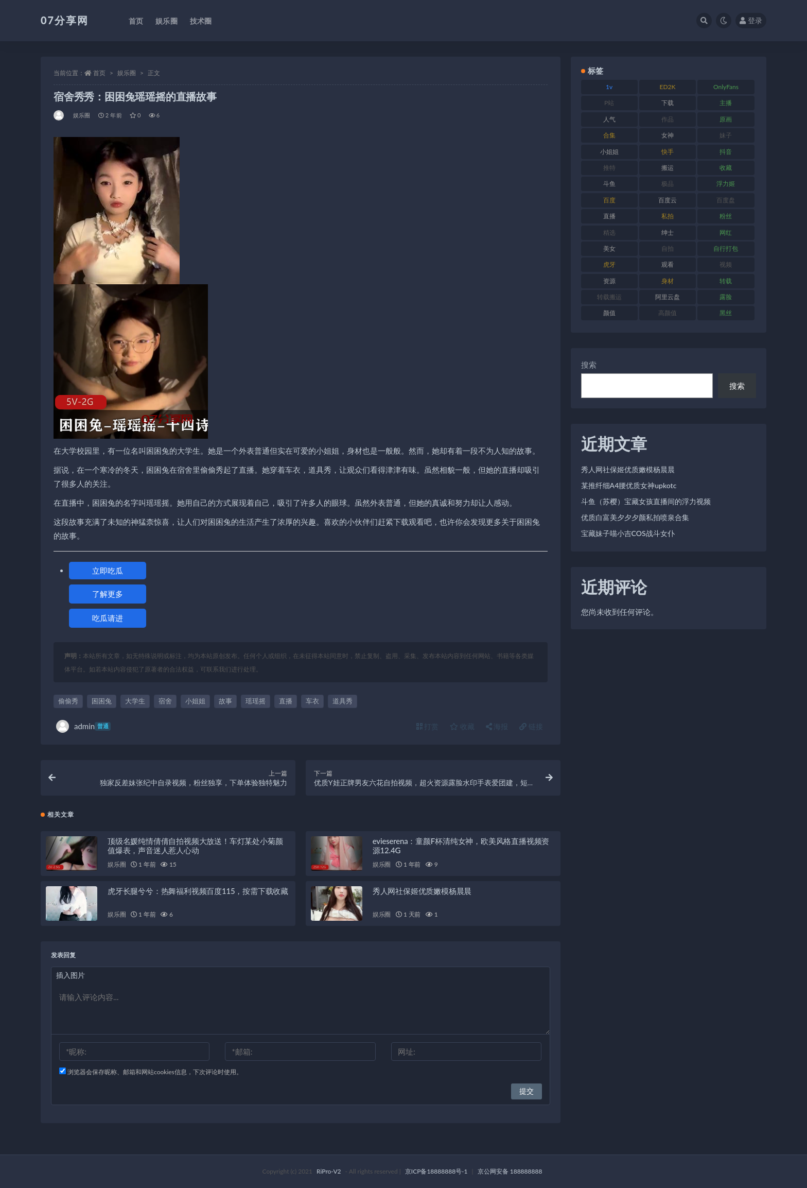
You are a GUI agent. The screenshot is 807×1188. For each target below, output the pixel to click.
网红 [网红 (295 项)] (726, 232)
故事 (225, 701)
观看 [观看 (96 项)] (667, 264)
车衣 (312, 701)
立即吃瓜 (107, 570)
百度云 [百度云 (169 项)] (667, 200)
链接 (531, 726)
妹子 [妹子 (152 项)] (726, 135)
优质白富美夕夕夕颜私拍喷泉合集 (635, 517)
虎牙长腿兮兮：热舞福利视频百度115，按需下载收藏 (198, 891)
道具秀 (342, 701)
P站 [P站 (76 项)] (609, 103)
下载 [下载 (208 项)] (667, 103)
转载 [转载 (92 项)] (726, 281)
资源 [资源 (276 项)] (609, 281)
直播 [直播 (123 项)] (609, 216)
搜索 (589, 364)
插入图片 (70, 975)
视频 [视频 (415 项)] (726, 264)
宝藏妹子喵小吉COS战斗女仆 (628, 533)
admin (83, 726)
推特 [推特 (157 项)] (609, 167)
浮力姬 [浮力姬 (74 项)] (725, 183)
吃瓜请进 (107, 618)
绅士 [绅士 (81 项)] (667, 232)
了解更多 (107, 593)
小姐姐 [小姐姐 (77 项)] (609, 152)
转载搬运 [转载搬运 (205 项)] (609, 297)
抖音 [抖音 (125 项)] (726, 152)
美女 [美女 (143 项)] (609, 248)
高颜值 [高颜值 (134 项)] (667, 313)
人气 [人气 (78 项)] (609, 119)
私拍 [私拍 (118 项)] (667, 216)
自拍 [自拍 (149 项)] (667, 248)
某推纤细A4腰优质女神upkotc (629, 485)
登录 (751, 20)
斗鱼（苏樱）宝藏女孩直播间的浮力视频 (646, 501)
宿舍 (165, 701)
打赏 (427, 726)
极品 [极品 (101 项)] (667, 183)
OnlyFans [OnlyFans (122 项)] (726, 87)
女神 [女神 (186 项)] (667, 135)
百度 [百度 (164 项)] (609, 200)
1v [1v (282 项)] (609, 87)
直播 (285, 701)
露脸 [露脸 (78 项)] (726, 297)
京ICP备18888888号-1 (436, 1171)
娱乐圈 (126, 73)
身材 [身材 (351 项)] (667, 281)
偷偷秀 (68, 701)
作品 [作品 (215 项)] (667, 119)
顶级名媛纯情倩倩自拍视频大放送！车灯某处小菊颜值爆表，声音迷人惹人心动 (195, 845)
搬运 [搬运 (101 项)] (667, 167)
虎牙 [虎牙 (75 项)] (609, 264)
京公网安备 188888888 (510, 1171)
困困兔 (102, 701)
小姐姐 (195, 701)
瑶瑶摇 (255, 701)
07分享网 (65, 20)
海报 (497, 726)
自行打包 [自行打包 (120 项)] (725, 248)
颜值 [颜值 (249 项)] (609, 313)
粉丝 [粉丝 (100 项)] (726, 216)
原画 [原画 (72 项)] (726, 119)
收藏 (462, 726)
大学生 (135, 701)
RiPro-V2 (329, 1171)
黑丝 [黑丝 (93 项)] (726, 313)
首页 (99, 73)
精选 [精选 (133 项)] (609, 232)
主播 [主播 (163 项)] (726, 103)
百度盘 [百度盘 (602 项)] (725, 200)
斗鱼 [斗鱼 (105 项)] (609, 183)
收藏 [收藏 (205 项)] (726, 167)
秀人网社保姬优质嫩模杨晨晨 (422, 891)
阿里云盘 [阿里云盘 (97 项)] (667, 297)
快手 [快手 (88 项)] (667, 152)
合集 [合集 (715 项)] (609, 135)
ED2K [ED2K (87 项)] (668, 87)
